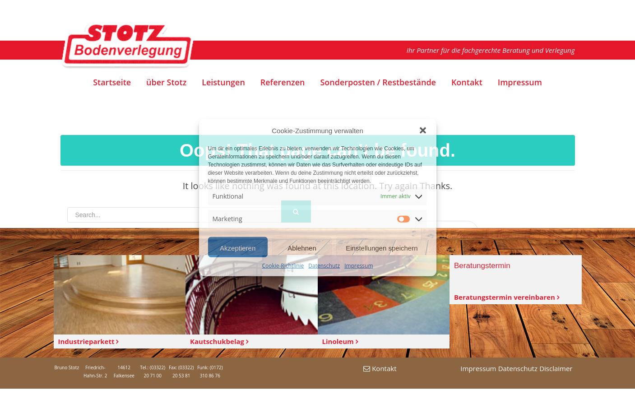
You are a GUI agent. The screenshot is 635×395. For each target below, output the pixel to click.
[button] (422, 130)
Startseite (112, 83)
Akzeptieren (237, 248)
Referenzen (282, 83)
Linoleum (340, 341)
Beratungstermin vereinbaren (506, 297)
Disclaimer (555, 368)
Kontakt (466, 83)
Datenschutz (324, 266)
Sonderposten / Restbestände (378, 83)
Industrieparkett (88, 341)
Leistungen (223, 83)
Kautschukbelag (219, 341)
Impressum (358, 266)
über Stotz (166, 83)
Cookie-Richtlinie (283, 266)
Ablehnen (301, 248)
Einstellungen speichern (381, 248)
